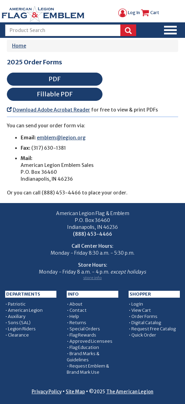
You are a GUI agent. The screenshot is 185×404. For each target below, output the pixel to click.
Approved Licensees (90, 341)
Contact (78, 310)
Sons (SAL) (19, 322)
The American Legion (129, 392)
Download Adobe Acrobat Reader (51, 110)
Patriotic (17, 304)
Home (19, 46)
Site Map (75, 392)
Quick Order (143, 335)
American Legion (25, 310)
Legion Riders (22, 328)
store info (92, 277)
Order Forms (144, 316)
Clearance (18, 335)
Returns (77, 322)
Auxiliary (16, 316)
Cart (150, 12)
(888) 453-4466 (61, 193)
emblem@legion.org (61, 138)
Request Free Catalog (153, 328)
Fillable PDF (55, 94)
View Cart (141, 310)
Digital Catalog (146, 322)
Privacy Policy (47, 392)
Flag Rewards (82, 335)
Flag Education (84, 347)
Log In (129, 12)
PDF (54, 79)
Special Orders (84, 328)
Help (74, 316)
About (76, 304)
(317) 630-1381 (48, 148)
